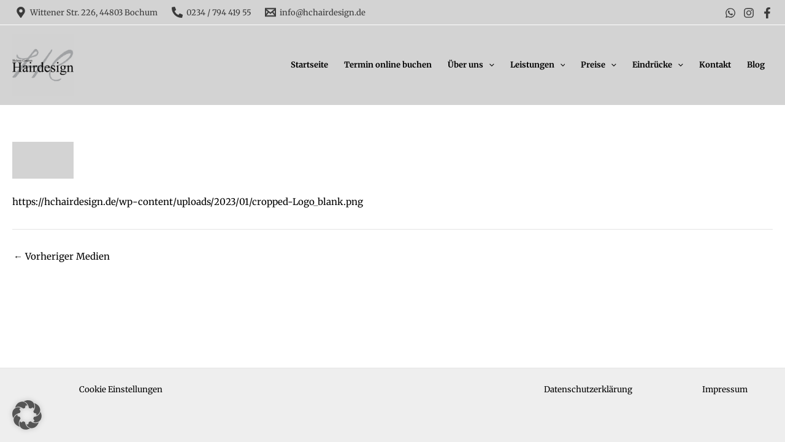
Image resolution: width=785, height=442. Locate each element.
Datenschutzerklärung (588, 389)
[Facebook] (767, 12)
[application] (488, 65)
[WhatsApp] (730, 12)
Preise (598, 65)
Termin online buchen (388, 65)
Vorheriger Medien (61, 256)
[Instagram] (748, 12)
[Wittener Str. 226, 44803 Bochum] (86, 12)
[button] (27, 415)
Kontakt (715, 65)
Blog (756, 65)
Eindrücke (657, 65)
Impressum (725, 389)
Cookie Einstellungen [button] (121, 389)
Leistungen (537, 65)
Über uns (471, 65)
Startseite (309, 65)
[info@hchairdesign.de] (315, 12)
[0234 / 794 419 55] (211, 12)
